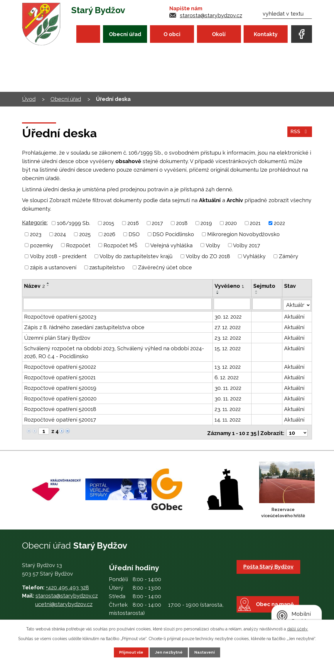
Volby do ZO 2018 (208, 256)
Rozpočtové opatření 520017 (60, 418)
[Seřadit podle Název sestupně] (48, 285)
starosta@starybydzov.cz (211, 15)
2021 (255, 223)
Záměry (288, 256)
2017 (157, 223)
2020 (231, 223)
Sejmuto (264, 286)
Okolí (219, 34)
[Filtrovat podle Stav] (297, 303)
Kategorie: (35, 222)
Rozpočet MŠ (120, 245)
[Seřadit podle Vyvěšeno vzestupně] (218, 291)
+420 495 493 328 (67, 584)
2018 (182, 223)
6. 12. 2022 (227, 376)
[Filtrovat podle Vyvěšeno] (232, 303)
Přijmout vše (130, 652)
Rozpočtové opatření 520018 (60, 408)
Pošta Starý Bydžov (269, 564)
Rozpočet (78, 245)
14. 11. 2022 (228, 418)
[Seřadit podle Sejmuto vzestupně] (256, 291)
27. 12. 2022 (228, 326)
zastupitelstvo (107, 267)
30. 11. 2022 (228, 387)
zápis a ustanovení (53, 267)
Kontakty (266, 34)
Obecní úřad (125, 34)
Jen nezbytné (169, 652)
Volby (213, 245)
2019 (206, 223)
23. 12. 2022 (228, 337)
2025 (85, 234)
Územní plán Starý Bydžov (57, 337)
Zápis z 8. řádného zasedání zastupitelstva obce (84, 326)
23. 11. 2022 (228, 408)
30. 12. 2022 (228, 315)
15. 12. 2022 (228, 347)
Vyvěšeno (229, 286)
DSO (134, 234)
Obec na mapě (278, 610)
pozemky (41, 245)
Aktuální (294, 315)
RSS (299, 133)
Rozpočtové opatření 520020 (60, 397)
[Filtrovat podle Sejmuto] (266, 303)
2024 (60, 234)
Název (34, 286)
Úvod (88, 34)
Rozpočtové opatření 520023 (60, 315)
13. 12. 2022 (228, 366)
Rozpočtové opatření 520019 (60, 387)
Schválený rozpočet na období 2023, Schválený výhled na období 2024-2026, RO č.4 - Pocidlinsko (114, 351)
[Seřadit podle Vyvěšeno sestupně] (218, 293)
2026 (109, 234)
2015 (108, 223)
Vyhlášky (254, 256)
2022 (279, 223)
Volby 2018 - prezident (58, 256)
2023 (35, 234)
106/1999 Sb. (73, 223)
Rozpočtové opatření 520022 (60, 366)
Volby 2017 (246, 245)
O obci (172, 34)
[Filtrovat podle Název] (117, 303)
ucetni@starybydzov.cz (63, 601)
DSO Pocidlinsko (173, 234)
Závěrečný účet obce (165, 267)
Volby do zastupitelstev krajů (136, 256)
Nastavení (206, 652)
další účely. (297, 628)
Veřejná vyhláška (171, 245)
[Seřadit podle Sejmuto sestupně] (256, 293)
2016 (133, 223)
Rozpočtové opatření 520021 (60, 376)
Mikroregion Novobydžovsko (243, 234)
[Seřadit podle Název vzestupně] (48, 283)
